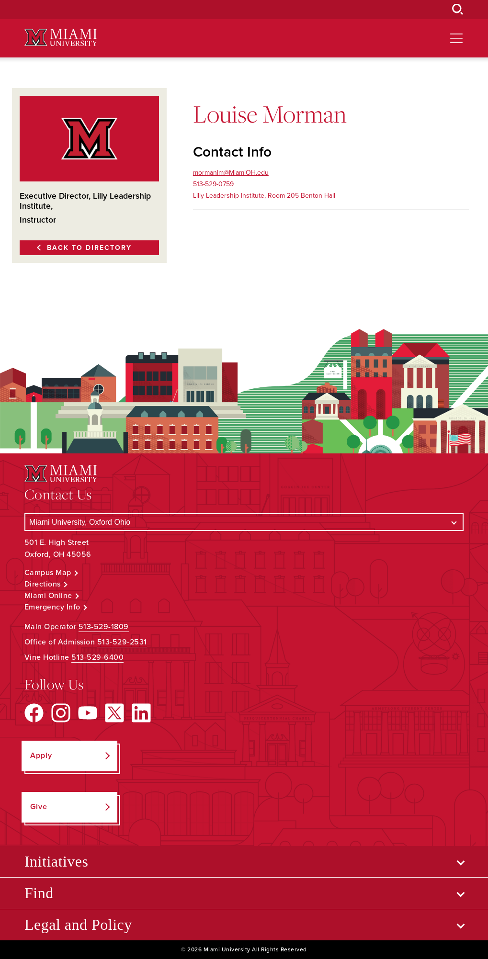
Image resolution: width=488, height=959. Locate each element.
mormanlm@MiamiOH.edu (231, 173)
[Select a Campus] (244, 522)
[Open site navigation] (456, 38)
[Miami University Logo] (60, 37)
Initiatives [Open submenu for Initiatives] (56, 861)
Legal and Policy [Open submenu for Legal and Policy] (78, 924)
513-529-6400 (97, 657)
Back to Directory (89, 248)
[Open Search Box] (458, 9)
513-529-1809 (104, 627)
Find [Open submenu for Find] (39, 893)
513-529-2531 (122, 642)
